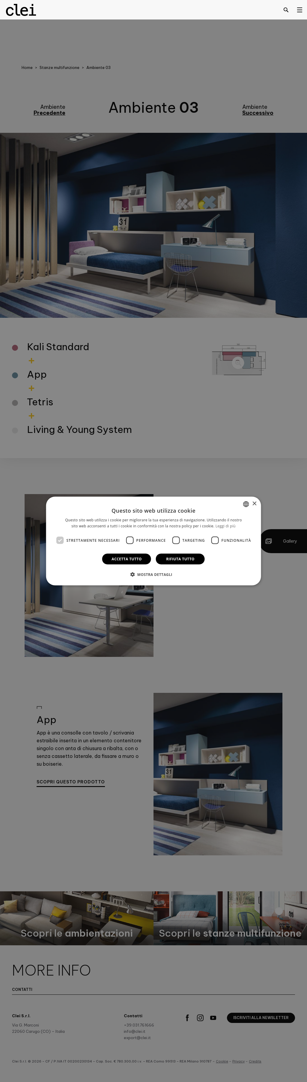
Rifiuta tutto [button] (180, 559)
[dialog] (153, 541)
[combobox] (246, 504)
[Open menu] (299, 9)
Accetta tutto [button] (127, 559)
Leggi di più (226, 525)
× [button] (254, 504)
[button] (153, 574)
